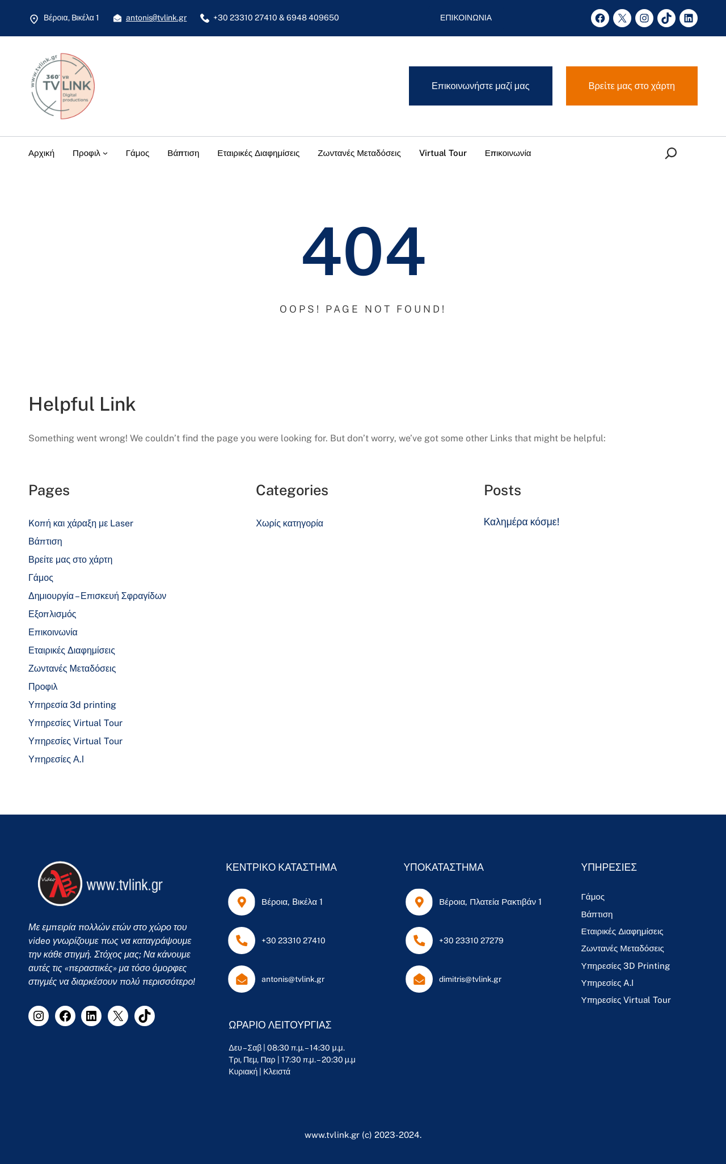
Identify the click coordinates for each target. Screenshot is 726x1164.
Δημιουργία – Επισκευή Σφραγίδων (97, 596)
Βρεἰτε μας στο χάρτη (632, 85)
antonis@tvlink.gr (291, 979)
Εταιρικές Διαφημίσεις (71, 650)
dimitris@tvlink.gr (466, 979)
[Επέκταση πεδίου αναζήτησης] (673, 153)
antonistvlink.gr (156, 18)
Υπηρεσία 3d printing (72, 704)
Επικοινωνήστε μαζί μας (481, 85)
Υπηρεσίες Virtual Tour (75, 723)
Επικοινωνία (53, 632)
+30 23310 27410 (292, 940)
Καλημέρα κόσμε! (521, 522)
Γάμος (40, 577)
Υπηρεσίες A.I (601, 983)
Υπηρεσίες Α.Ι (56, 759)
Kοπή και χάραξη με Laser (80, 523)
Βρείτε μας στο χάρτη (70, 559)
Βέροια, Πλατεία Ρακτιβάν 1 (486, 901)
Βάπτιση (45, 541)
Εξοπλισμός (52, 614)
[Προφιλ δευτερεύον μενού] (105, 152)
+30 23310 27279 (467, 940)
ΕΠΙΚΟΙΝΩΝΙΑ (466, 17)
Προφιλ (42, 686)
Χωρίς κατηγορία (289, 523)
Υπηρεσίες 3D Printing (619, 966)
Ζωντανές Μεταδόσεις (72, 668)
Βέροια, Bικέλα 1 (290, 901)
